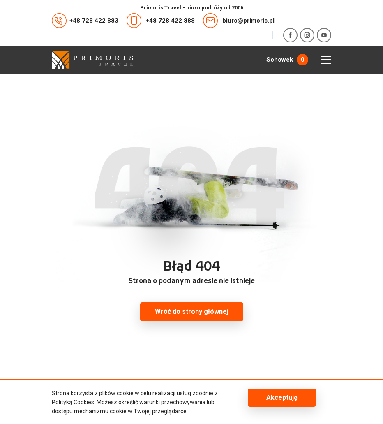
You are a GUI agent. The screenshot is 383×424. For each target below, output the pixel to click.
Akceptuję (282, 397)
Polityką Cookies (73, 402)
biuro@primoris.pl (239, 20)
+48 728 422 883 (85, 20)
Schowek (287, 59)
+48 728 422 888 (161, 20)
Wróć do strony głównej (191, 311)
